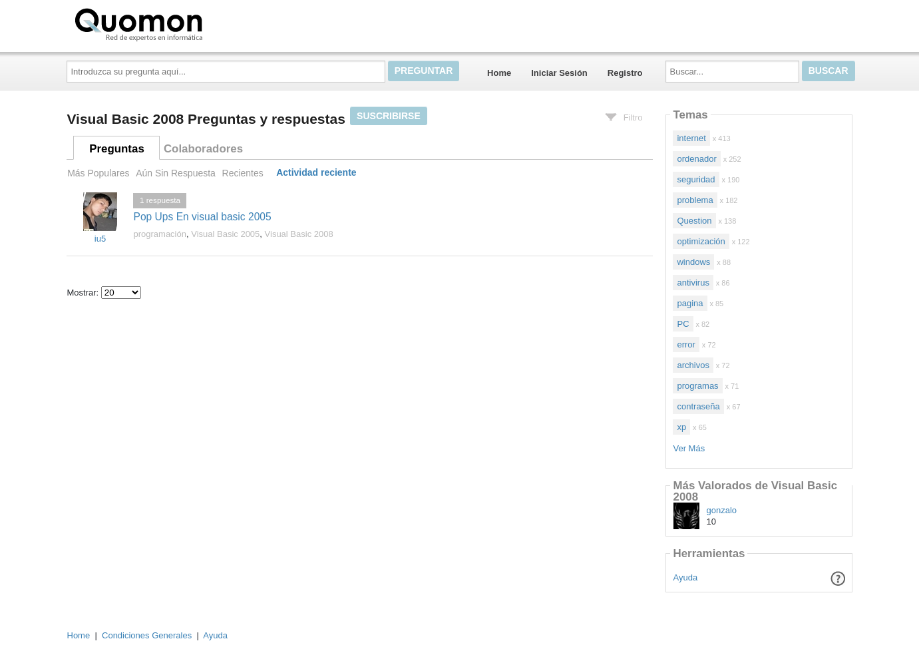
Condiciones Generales (147, 635)
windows (693, 262)
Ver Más (689, 448)
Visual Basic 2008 (299, 234)
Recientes (243, 173)
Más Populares (98, 173)
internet (691, 138)
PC (683, 324)
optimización (701, 241)
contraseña (698, 406)
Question (694, 221)
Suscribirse (389, 115)
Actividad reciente (316, 173)
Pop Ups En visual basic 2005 (202, 216)
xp (681, 427)
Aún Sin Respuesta (176, 173)
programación (159, 234)
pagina (690, 303)
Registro (625, 73)
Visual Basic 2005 (225, 234)
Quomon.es (181, 23)
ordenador (696, 159)
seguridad (696, 179)
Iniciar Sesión (559, 73)
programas (697, 386)
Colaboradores (203, 148)
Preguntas (116, 148)
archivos (693, 365)
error (686, 344)
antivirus (693, 283)
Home (499, 73)
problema (695, 200)
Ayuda (685, 577)
